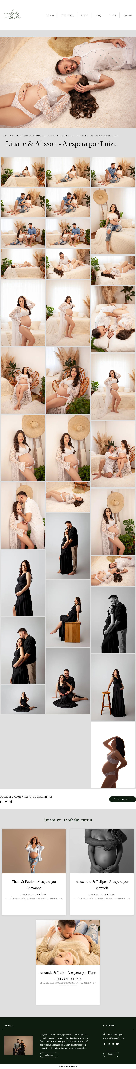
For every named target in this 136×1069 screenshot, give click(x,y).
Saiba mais (49, 1055)
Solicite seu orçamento (122, 799)
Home (50, 15)
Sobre (112, 15)
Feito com (68, 1066)
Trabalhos (67, 15)
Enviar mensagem (114, 1034)
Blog (98, 15)
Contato (129, 15)
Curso (84, 15)
